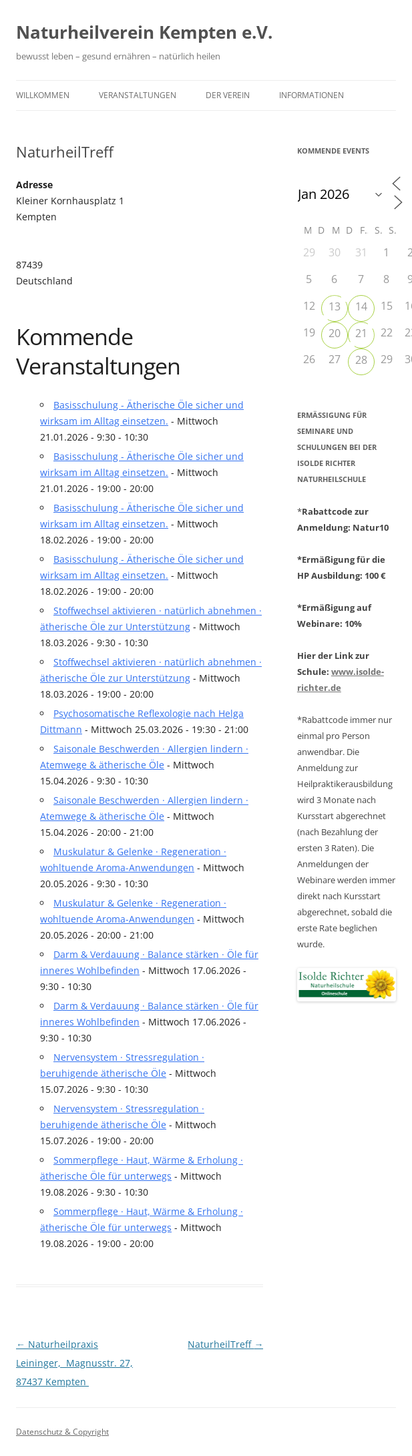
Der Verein (228, 95)
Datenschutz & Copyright (62, 1431)
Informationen (311, 95)
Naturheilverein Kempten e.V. (144, 32)
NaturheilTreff (225, 1344)
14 (361, 306)
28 (361, 359)
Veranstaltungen (137, 95)
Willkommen (42, 95)
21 (361, 333)
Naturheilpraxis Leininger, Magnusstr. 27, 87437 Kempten (74, 1363)
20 (335, 333)
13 (335, 306)
